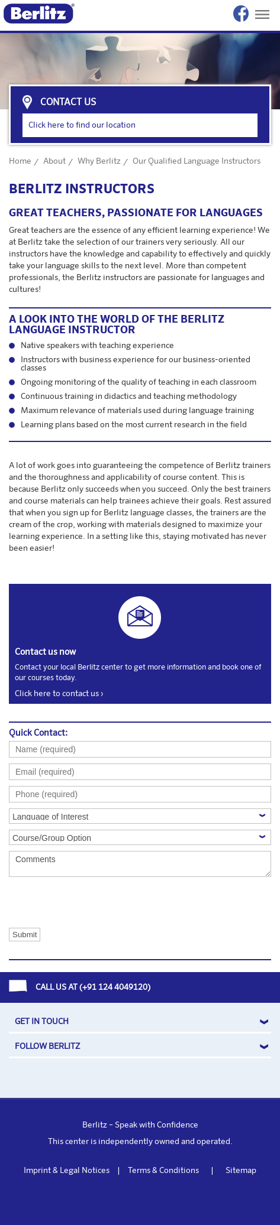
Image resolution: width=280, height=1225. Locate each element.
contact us (68, 103)
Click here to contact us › (59, 694)
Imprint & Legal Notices (67, 1170)
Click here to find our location (82, 125)
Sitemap (241, 1170)
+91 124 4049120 (114, 987)
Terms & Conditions (163, 1170)
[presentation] (68, 902)
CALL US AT (57, 987)
